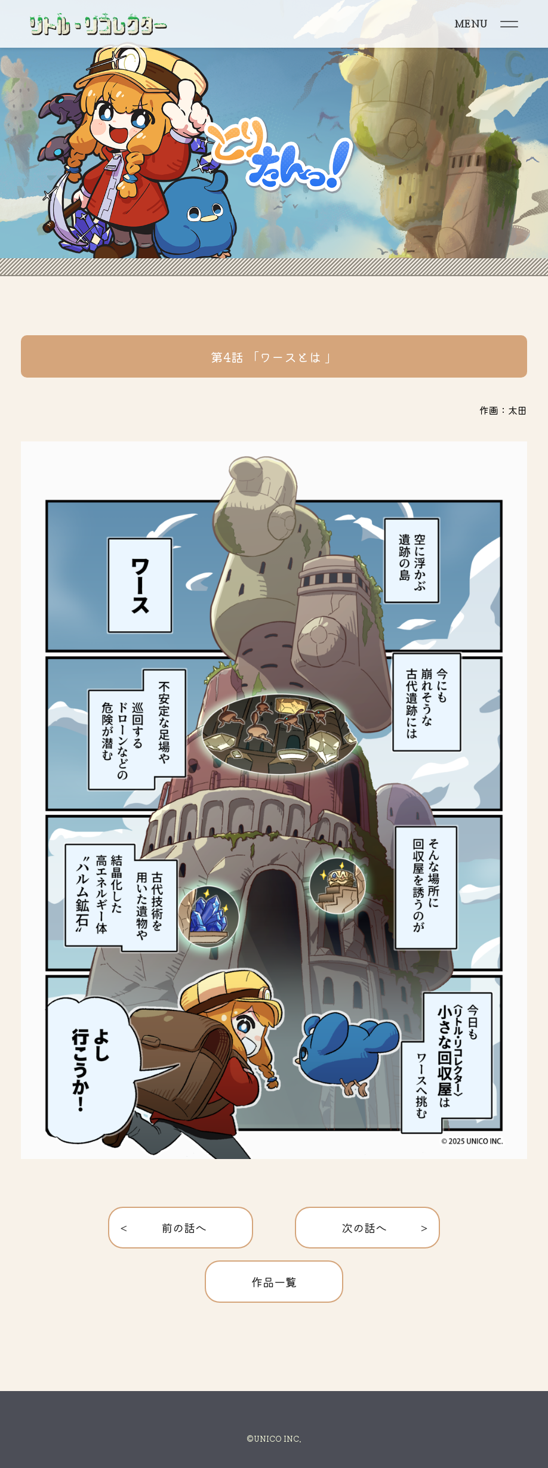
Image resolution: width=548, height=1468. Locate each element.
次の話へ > (367, 1227)
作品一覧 (274, 1282)
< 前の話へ (181, 1227)
